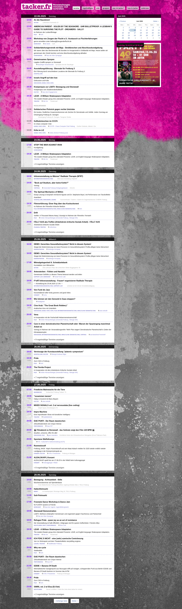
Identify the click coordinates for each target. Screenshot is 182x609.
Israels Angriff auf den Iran (45, 78)
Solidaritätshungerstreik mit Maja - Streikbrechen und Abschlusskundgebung (68, 48)
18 (141, 33)
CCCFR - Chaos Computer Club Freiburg (62, 126)
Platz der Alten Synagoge (54, 55)
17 (135, 33)
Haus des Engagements (49, 92)
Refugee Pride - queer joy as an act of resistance (55, 520)
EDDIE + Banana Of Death (45, 566)
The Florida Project (42, 367)
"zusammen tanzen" (43, 396)
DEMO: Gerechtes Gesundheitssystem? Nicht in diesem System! (62, 244)
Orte (97, 8)
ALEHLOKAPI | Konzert (44, 458)
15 (123, 33)
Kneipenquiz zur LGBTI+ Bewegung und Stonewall (56, 87)
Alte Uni (45, 101)
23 (129, 35)
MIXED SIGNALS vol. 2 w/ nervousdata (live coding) (57, 405)
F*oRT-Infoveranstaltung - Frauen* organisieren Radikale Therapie (63, 281)
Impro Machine (40, 412)
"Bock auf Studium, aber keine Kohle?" (51, 183)
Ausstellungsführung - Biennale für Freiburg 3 (54, 69)
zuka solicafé (103, 311)
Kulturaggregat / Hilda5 (50, 463)
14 (159, 30)
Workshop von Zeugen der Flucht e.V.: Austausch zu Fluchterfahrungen (65, 39)
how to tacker (132, 8)
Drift (36, 213)
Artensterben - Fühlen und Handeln (49, 272)
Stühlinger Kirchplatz (54, 249)
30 (129, 38)
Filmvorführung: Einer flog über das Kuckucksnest (56, 204)
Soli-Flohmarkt (40, 495)
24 (135, 35)
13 (153, 30)
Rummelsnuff (40, 446)
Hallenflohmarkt (41, 489)
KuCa (45, 295)
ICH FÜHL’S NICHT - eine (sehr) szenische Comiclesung (58, 538)
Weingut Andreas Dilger (59, 354)
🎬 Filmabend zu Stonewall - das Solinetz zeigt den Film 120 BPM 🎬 (64, 430)
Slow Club (63, 525)
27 (153, 35)
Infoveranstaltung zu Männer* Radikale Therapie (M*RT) (58, 176)
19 (147, 33)
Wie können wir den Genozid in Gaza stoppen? (54, 299)
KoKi (41, 34)
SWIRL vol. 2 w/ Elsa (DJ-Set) (47, 587)
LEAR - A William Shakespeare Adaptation (52, 96)
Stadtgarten (41, 301)
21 (159, 33)
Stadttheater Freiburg (55, 544)
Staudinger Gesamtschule (46, 64)
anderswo (145, 8)
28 (159, 35)
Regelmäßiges (88, 8)
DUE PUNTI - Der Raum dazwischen (49, 421)
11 (141, 30)
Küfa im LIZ (39, 130)
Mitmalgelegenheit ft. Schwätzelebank (50, 262)
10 (135, 30)
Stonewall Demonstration (45, 511)
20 (153, 33)
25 (141, 35)
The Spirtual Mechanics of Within (48, 192)
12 (147, 30)
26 (147, 35)
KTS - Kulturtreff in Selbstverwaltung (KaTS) (51, 442)
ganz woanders (53, 435)
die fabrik (47, 44)
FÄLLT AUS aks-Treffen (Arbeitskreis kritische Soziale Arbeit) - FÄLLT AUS (67, 222)
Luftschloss (52, 227)
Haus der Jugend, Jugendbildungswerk (57, 507)
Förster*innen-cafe (60, 277)
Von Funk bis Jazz (42, 290)
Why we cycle (40, 548)
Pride (36, 358)
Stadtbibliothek (47, 417)
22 (123, 35)
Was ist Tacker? (118, 8)
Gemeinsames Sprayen (44, 59)
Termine (76, 8)
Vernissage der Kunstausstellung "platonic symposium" (59, 352)
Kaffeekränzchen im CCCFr (46, 121)
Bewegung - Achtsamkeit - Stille (48, 480)
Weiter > (75, 601)
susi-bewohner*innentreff (98, 334)
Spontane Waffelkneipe (44, 439)
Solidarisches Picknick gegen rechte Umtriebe (54, 109)
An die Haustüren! (42, 20)
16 (129, 33)
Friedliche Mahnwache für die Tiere (49, 390)
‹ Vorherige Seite (61, 601)
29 (123, 38)
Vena (36, 315)
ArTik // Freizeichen (54, 453)
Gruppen (106, 8)
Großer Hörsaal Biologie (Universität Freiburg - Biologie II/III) (59, 218)
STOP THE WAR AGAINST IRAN (48, 145)
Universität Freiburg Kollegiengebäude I (55, 188)
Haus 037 (50, 426)
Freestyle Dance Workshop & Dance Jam (52, 502)
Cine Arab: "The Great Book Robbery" (51, 305)
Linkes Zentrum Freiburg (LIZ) (58, 133)
